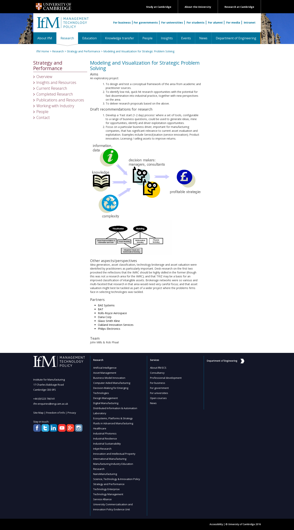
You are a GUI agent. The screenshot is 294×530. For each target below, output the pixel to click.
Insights (167, 38)
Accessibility (216, 524)
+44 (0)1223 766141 (44, 398)
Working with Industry (55, 105)
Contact (43, 117)
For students (195, 22)
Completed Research (54, 94)
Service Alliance (102, 499)
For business (122, 22)
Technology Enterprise (106, 489)
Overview (44, 76)
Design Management (105, 398)
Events (186, 38)
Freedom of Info (55, 412)
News (203, 38)
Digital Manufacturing (105, 403)
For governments (146, 22)
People (147, 38)
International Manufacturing (109, 459)
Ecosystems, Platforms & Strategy (113, 418)
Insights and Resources (56, 82)
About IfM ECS (158, 367)
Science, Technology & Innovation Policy (116, 479)
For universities (172, 22)
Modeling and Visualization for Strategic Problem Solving (138, 51)
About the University (198, 7)
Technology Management (108, 494)
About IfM (44, 38)
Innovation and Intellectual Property (114, 453)
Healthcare (99, 428)
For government (159, 388)
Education (89, 38)
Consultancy (157, 372)
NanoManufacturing (105, 474)
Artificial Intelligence (105, 367)
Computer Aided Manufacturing (111, 383)
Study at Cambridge (158, 7)
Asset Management (104, 372)
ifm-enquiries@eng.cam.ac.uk (50, 403)
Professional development (166, 378)
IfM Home (42, 51)
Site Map (38, 412)
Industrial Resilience (105, 438)
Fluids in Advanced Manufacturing (113, 423)
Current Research (51, 88)
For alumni (215, 22)
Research (69, 38)
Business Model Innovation (109, 378)
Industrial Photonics (105, 433)
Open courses (158, 398)
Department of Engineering (236, 38)
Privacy (72, 412)
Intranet (249, 22)
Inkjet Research (102, 448)
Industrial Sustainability (107, 443)
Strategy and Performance (83, 51)
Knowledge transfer (119, 38)
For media (233, 22)
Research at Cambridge (239, 7)
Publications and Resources (60, 100)
